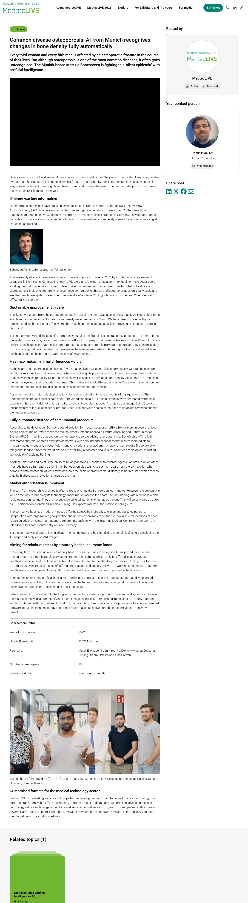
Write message (202, 165)
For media (185, 8)
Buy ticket (213, 8)
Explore (123, 8)
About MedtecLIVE (68, 8)
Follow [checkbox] (192, 86)
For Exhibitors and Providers (154, 8)
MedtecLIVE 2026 (99, 8)
